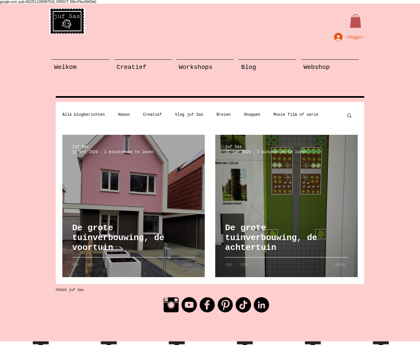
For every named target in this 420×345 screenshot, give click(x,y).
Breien (224, 114)
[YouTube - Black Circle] (189, 305)
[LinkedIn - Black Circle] (261, 305)
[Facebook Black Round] (207, 305)
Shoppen (252, 114)
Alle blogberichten (83, 114)
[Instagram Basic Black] (171, 305)
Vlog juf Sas (189, 114)
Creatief (152, 114)
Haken (124, 114)
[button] (355, 21)
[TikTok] (243, 305)
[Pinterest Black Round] (225, 305)
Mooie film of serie (295, 114)
